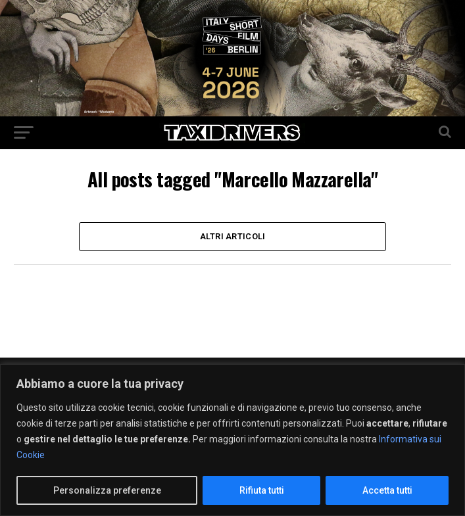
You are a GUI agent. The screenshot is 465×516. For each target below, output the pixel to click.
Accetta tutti (387, 490)
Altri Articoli (233, 236)
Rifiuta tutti (261, 490)
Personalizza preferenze (107, 490)
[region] (232, 440)
